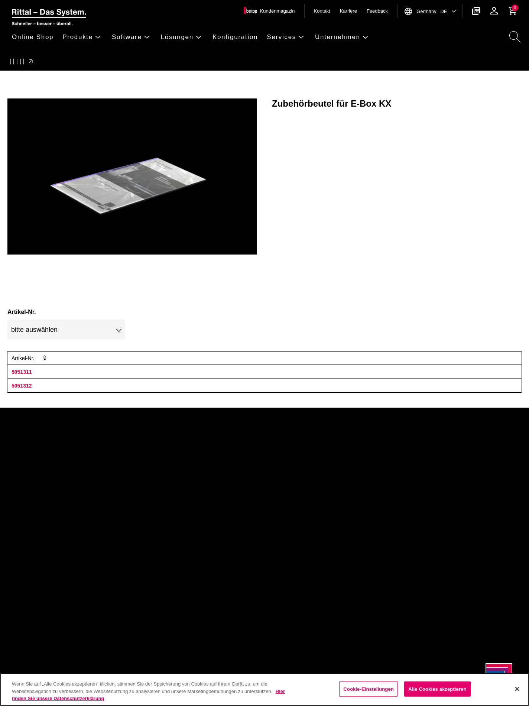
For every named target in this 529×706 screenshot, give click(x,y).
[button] (35, 37)
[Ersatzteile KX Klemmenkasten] (73, 61)
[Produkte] (29, 61)
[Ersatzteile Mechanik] (58, 61)
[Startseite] (14, 61)
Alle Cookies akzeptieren (437, 689)
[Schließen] (517, 689)
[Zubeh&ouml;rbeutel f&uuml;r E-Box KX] (117, 61)
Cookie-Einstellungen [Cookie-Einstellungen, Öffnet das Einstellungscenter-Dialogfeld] (368, 689)
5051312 (22, 386)
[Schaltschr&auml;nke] (44, 61)
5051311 (22, 372)
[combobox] (66, 330)
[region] (264, 689)
